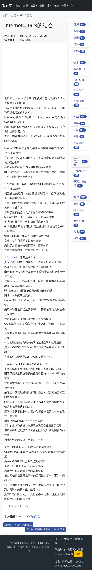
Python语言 (80, 173)
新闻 (79, 31)
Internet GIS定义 (19, 506)
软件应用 (78, 82)
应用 (78, 136)
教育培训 (78, 223)
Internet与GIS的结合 (28, 516)
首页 (7, 5)
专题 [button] (64, 5)
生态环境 (78, 145)
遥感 (79, 123)
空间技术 (78, 103)
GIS (21, 15)
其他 (79, 51)
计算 (49, 5)
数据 (41, 5)
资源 (25, 5)
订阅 (78, 554)
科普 (79, 238)
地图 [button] (32, 5)
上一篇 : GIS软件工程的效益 (18, 524)
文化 (79, 231)
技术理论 (78, 212)
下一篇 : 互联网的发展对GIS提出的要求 (45, 529)
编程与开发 (79, 71)
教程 (56, 5)
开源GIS (78, 92)
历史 (79, 204)
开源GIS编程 (79, 184)
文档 (18, 5)
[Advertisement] (34, 71)
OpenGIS (11, 257)
